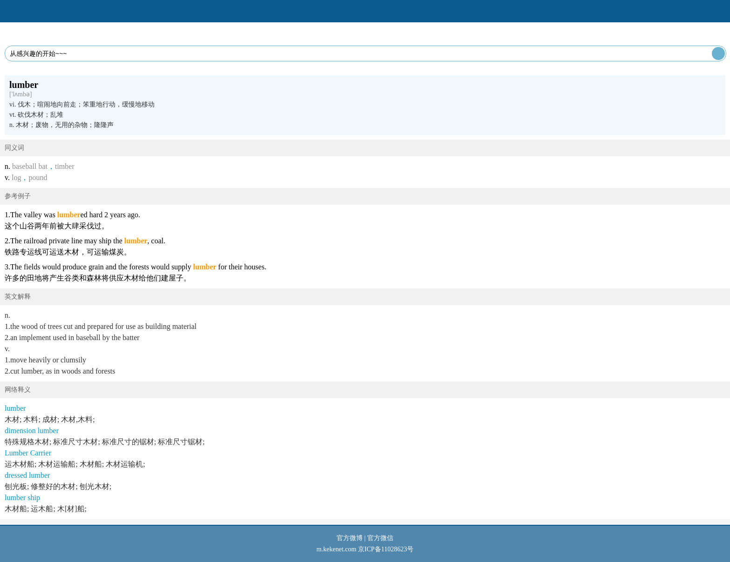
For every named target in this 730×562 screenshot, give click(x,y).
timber (64, 166)
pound (37, 177)
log (16, 177)
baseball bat (29, 166)
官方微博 (350, 538)
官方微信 (380, 538)
